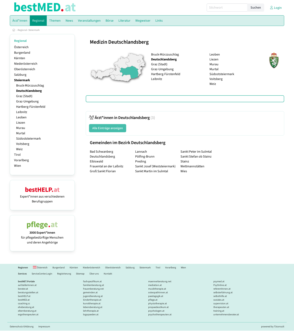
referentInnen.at (222, 289)
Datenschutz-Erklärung (21, 326)
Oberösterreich (24, 69)
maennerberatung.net (159, 281)
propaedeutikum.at (158, 307)
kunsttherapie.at (91, 303)
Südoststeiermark (28, 138)
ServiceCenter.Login (42, 273)
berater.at (23, 289)
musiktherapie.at (157, 289)
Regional (22, 30)
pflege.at (152, 300)
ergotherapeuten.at (28, 314)
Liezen (20, 122)
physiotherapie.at (157, 303)
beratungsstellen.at (28, 292)
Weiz (19, 149)
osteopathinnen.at (158, 292)
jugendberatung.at (93, 296)
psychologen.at (156, 311)
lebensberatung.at (92, 307)
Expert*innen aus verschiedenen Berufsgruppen (42, 196)
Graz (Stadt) (24, 96)
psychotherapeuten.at (160, 314)
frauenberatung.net (93, 289)
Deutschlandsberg (29, 91)
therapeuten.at (221, 307)
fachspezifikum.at (92, 281)
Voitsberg (22, 144)
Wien (17, 165)
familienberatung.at (93, 285)
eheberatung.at (26, 307)
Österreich (21, 47)
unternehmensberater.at (226, 314)
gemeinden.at (90, 292)
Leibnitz (21, 112)
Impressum (44, 326)
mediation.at (155, 285)
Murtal (20, 133)
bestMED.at (24, 300)
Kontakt (108, 273)
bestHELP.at (24, 296)
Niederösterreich (25, 63)
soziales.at (218, 300)
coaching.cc (24, 303)
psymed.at (218, 281)
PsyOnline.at (220, 285)
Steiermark (34, 30)
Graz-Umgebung (27, 101)
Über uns (94, 273)
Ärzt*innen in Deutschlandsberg (122, 118)
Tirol (17, 154)
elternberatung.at (27, 311)
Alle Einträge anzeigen (107, 128)
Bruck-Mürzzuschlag (30, 85)
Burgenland (22, 52)
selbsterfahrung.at (223, 292)
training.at (218, 311)
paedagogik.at (155, 296)
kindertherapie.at (92, 300)
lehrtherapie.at (91, 311)
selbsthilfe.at (220, 296)
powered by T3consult (272, 326)
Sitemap (80, 273)
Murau (20, 128)
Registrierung (64, 273)
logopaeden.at (90, 314)
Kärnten (19, 58)
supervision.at (220, 303)
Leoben (21, 117)
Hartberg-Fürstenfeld (30, 106)
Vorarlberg (21, 160)
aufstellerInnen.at (27, 285)
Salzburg (20, 74)
